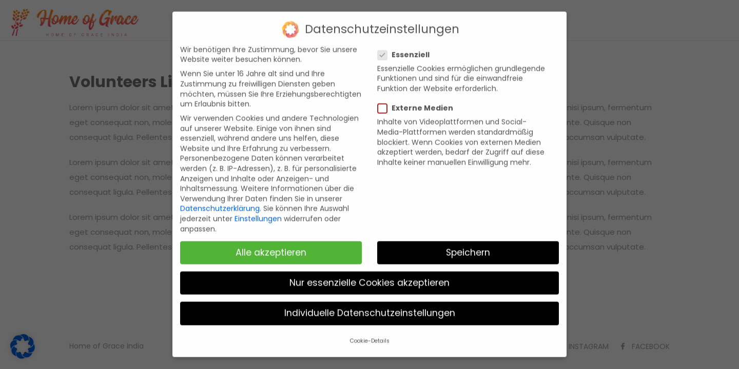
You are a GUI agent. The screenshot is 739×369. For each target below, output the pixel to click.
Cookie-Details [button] (370, 334)
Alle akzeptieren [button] (271, 245)
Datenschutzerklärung (220, 202)
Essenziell (407, 48)
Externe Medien (419, 101)
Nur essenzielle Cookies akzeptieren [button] (369, 276)
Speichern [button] (468, 245)
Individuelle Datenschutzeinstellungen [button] (369, 306)
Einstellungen (258, 212)
